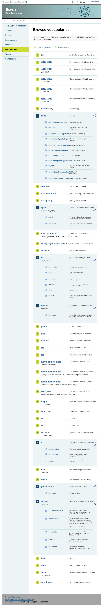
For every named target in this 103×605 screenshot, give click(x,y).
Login (76, 2)
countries (52, 315)
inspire (44, 401)
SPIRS (51, 540)
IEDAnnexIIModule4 (51, 382)
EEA (16, 2)
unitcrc (51, 296)
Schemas (9, 45)
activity (51, 217)
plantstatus (53, 454)
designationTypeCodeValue (58, 145)
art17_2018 (46, 99)
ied (42, 355)
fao (42, 257)
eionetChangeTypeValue (58, 150)
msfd (43, 469)
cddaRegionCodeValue (57, 122)
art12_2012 (46, 62)
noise (44, 479)
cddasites (52, 127)
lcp (42, 442)
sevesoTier (52, 532)
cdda (43, 116)
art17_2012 (46, 89)
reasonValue (53, 519)
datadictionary (48, 193)
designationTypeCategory (58, 139)
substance (52, 547)
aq (42, 55)
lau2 (43, 425)
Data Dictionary (25, 21)
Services (8, 54)
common (45, 186)
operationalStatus (55, 511)
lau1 (43, 418)
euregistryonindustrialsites (54, 243)
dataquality (46, 200)
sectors (51, 461)
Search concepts (63, 47)
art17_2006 (46, 79)
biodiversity (47, 109)
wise (43, 572)
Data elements (11, 40)
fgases (44, 306)
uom (43, 565)
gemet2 (45, 327)
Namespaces (10, 59)
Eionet (15, 21)
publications (47, 486)
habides (45, 341)
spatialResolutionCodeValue (58, 178)
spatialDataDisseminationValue (58, 172)
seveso (44, 501)
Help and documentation (15, 26)
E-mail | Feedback (13, 597)
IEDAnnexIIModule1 (51, 362)
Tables (8, 35)
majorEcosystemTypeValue (58, 161)
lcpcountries (53, 449)
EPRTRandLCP (48, 233)
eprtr (43, 207)
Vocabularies (11, 49)
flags (50, 272)
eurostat (45, 250)
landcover (46, 411)
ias (42, 348)
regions (51, 165)
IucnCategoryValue (56, 155)
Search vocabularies (44, 47)
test (43, 558)
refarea (51, 285)
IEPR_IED (46, 391)
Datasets (9, 30)
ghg (43, 334)
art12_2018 (46, 69)
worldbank (46, 582)
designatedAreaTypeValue (58, 134)
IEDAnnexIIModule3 (51, 372)
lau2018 (45, 432)
